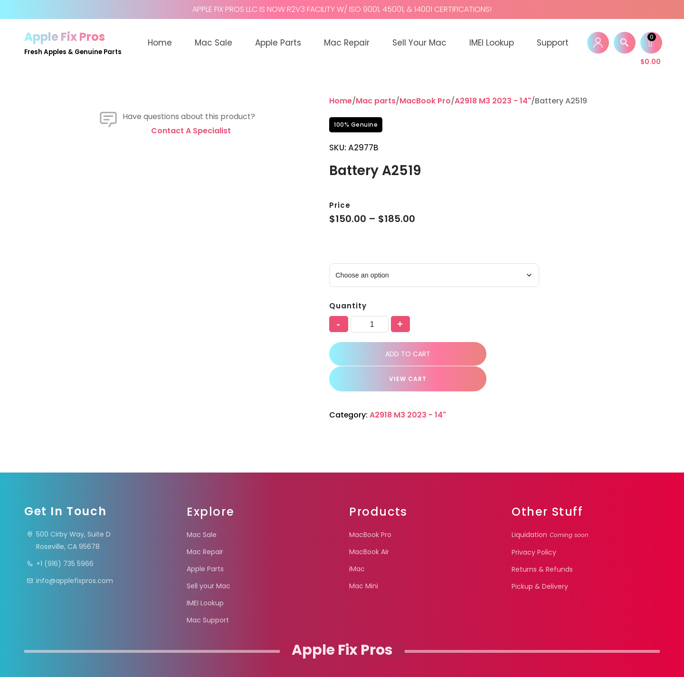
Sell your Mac (419, 42)
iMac (357, 544)
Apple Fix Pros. (341, 655)
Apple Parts (278, 42)
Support (553, 42)
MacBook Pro (425, 100)
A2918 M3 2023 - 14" (493, 100)
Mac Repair (347, 42)
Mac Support (208, 596)
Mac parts (376, 100)
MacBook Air (369, 527)
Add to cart (404, 355)
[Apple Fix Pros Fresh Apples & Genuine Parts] (73, 42)
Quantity (347, 306)
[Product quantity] (370, 324)
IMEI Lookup (491, 42)
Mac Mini (363, 561)
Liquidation (550, 510)
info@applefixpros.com (70, 556)
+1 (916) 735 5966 (60, 539)
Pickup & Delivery (540, 562)
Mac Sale (213, 42)
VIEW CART (558, 355)
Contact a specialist (191, 189)
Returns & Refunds (542, 545)
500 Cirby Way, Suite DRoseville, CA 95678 (69, 516)
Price (340, 205)
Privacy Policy (534, 528)
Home (160, 42)
